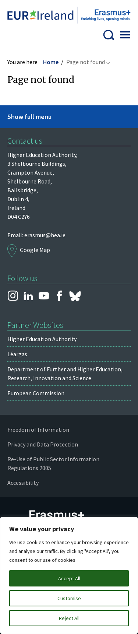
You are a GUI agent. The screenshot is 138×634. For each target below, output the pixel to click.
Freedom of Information (38, 429)
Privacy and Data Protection (42, 444)
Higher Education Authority (42, 339)
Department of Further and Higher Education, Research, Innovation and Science (65, 373)
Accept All (69, 578)
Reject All (69, 618)
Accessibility (23, 482)
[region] (69, 575)
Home (51, 62)
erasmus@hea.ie (45, 235)
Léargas (17, 354)
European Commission (35, 393)
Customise (69, 598)
